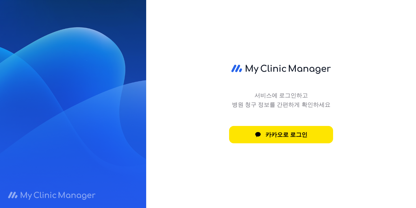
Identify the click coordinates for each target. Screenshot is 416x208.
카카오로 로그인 (281, 134)
